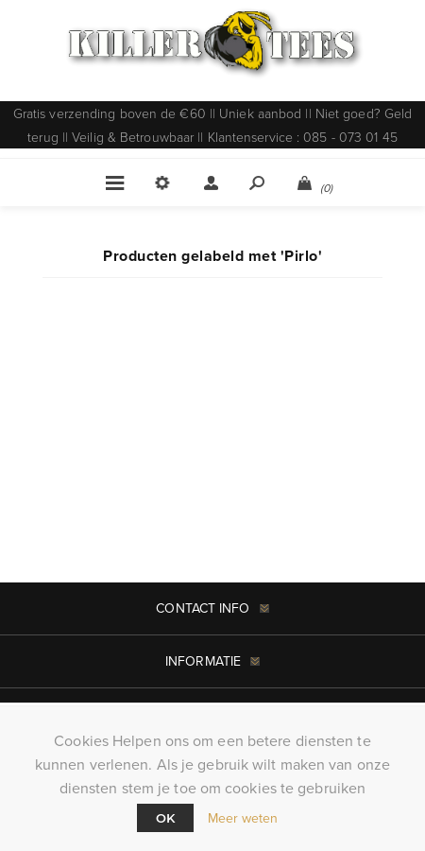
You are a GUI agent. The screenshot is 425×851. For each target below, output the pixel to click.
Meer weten (243, 818)
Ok (165, 817)
